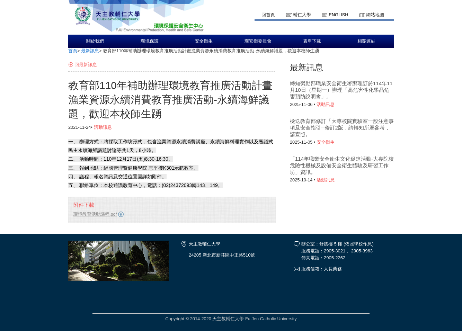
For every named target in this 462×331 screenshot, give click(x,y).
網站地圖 (375, 14)
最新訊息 (90, 50)
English (338, 14)
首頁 (72, 50)
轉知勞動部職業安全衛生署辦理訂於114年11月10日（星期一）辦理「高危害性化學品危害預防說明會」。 (341, 89)
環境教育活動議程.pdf (95, 214)
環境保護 (150, 41)
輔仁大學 (302, 14)
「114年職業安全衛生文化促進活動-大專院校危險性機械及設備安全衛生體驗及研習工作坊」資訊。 (342, 165)
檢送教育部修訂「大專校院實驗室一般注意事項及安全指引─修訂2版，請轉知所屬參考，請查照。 (342, 127)
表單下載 (312, 41)
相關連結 (366, 41)
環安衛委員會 (258, 41)
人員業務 (333, 268)
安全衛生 (204, 41)
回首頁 (268, 14)
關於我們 (95, 41)
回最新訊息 (85, 64)
